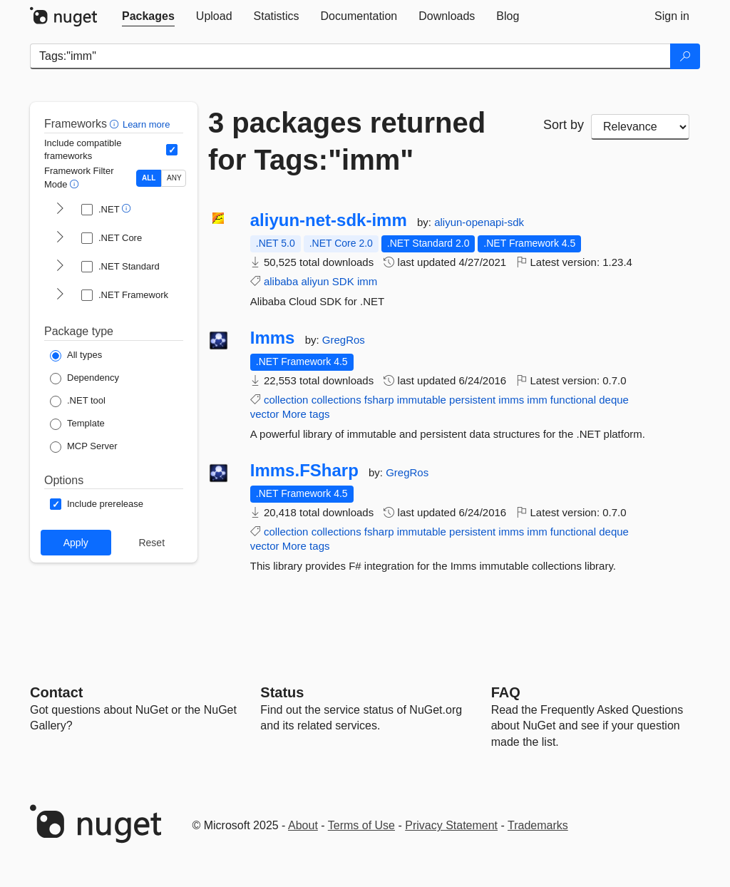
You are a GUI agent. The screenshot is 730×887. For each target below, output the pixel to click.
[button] (116, 124)
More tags (306, 414)
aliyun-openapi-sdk (479, 222)
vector (264, 414)
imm (367, 281)
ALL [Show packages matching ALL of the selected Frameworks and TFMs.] (148, 178)
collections (336, 400)
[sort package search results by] (640, 127)
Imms (272, 338)
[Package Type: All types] (76, 355)
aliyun (315, 281)
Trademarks (538, 825)
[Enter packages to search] (350, 56)
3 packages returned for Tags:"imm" (346, 141)
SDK (343, 281)
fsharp (379, 400)
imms (511, 400)
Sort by (563, 125)
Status (282, 692)
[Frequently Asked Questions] (505, 692)
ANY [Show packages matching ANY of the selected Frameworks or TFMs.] (174, 178)
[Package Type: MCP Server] (83, 447)
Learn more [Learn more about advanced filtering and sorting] (146, 124)
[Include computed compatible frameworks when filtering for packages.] (171, 149)
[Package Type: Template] (77, 424)
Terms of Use (361, 825)
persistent (472, 400)
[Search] (685, 56)
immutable (421, 400)
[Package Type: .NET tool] (77, 401)
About (303, 825)
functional (573, 400)
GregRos (343, 340)
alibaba (281, 281)
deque (614, 400)
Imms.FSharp (304, 470)
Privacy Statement (451, 825)
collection (286, 400)
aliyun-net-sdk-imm (328, 220)
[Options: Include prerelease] (96, 504)
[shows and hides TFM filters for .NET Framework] (60, 295)
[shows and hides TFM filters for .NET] (60, 209)
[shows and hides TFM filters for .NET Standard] (60, 266)
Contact (56, 692)
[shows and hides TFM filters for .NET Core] (60, 238)
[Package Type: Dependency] (84, 378)
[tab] (148, 16)
